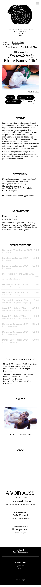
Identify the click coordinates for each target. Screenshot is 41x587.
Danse (10, 97)
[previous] (1, 419)
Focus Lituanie (25, 97)
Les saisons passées (11, 45)
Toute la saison (18, 42)
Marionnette (13, 102)
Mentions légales (20, 580)
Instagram (20, 565)
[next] (39, 419)
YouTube (20, 569)
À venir (6, 42)
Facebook (20, 567)
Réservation (8, 371)
